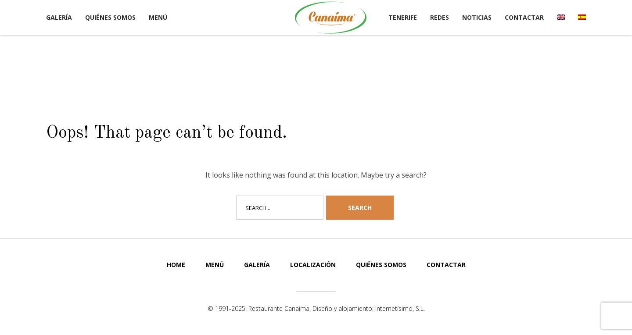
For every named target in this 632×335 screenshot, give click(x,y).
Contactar (524, 17)
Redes (439, 17)
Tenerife (402, 17)
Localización (313, 264)
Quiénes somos (110, 17)
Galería (59, 17)
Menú (158, 17)
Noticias (477, 17)
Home (176, 264)
